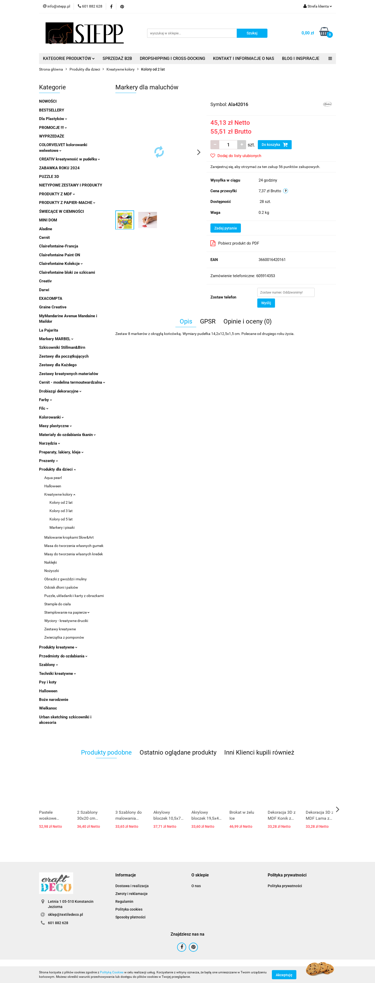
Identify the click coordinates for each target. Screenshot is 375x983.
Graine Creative (52, 307)
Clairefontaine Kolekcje (61, 263)
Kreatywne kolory (59, 494)
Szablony (48, 664)
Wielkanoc (48, 708)
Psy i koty (48, 682)
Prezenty (48, 460)
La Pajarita (48, 330)
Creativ (45, 281)
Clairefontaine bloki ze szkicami (67, 272)
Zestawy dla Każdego (58, 365)
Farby (45, 399)
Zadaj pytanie (225, 228)
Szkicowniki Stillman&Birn (62, 347)
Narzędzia (49, 443)
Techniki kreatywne (57, 673)
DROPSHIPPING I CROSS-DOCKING (172, 58)
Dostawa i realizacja (132, 886)
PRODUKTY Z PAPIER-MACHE (67, 202)
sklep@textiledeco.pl (65, 914)
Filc (43, 408)
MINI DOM (48, 220)
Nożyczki (51, 571)
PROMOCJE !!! (53, 127)
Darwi (44, 290)
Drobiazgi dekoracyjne (60, 391)
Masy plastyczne (55, 426)
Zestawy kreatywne (60, 629)
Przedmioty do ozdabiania (63, 656)
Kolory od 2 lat (61, 502)
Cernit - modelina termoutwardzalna (72, 382)
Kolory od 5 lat (61, 519)
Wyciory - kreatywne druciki (66, 621)
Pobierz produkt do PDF (234, 243)
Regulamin (124, 901)
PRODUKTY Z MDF (57, 194)
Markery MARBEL (56, 339)
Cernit (44, 237)
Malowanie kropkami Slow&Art (69, 537)
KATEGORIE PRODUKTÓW (69, 58)
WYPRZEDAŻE (51, 136)
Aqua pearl (53, 478)
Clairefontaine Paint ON (59, 255)
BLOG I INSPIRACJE (300, 58)
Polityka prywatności (285, 886)
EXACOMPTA (50, 298)
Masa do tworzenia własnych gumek (73, 546)
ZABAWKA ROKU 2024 (59, 168)
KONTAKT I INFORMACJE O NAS (243, 58)
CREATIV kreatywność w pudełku (69, 159)
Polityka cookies (128, 909)
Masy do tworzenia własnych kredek (73, 554)
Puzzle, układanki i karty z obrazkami (74, 596)
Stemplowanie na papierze (67, 612)
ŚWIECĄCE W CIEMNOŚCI (61, 211)
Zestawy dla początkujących (64, 356)
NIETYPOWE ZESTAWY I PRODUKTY (70, 185)
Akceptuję (284, 975)
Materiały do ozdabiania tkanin (67, 434)
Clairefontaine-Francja (58, 246)
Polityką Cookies (111, 972)
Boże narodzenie (53, 699)
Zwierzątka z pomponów (64, 637)
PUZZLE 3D (49, 176)
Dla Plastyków (53, 118)
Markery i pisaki (61, 527)
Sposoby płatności (130, 917)
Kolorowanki (51, 417)
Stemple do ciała (57, 604)
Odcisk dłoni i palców (61, 587)
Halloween (52, 486)
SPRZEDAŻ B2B (117, 58)
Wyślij (266, 303)
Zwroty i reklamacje (131, 894)
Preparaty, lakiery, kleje (61, 452)
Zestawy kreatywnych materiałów (68, 373)
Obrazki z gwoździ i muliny (65, 579)
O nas (196, 886)
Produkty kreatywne (58, 647)
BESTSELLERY (51, 110)
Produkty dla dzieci (57, 469)
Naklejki (50, 562)
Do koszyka (275, 144)
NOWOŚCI (48, 101)
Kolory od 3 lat (61, 511)
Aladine (45, 229)
